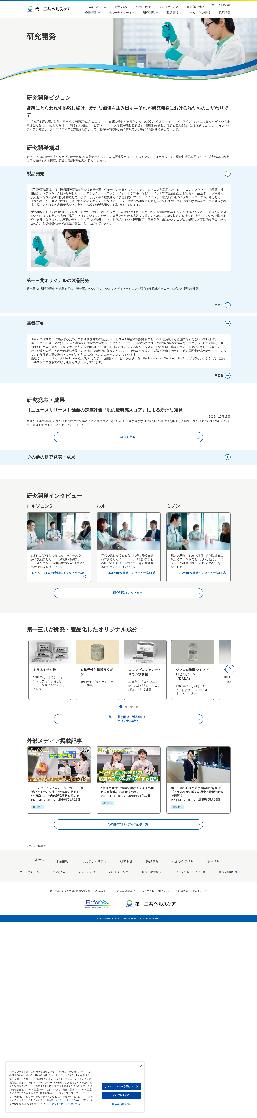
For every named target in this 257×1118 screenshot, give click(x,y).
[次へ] (229, 871)
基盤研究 (129, 526)
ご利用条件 (182, 1087)
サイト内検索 (221, 5)
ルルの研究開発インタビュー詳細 (132, 775)
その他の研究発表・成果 (129, 660)
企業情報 (92, 12)
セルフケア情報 (200, 12)
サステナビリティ (121, 12)
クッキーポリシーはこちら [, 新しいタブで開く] (66, 1104)
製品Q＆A (137, 5)
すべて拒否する (121, 1095)
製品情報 (173, 12)
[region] (75, 1087)
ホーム (30, 1048)
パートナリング (176, 5)
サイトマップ (200, 1087)
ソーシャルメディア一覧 (183, 1069)
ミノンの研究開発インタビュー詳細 (200, 775)
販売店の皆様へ (199, 5)
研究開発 (150, 12)
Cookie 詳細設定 (121, 1104)
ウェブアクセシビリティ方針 (155, 1087)
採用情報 (225, 12)
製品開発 (129, 174)
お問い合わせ (155, 5)
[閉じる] (141, 1066)
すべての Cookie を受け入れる (121, 1086)
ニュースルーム (119, 5)
